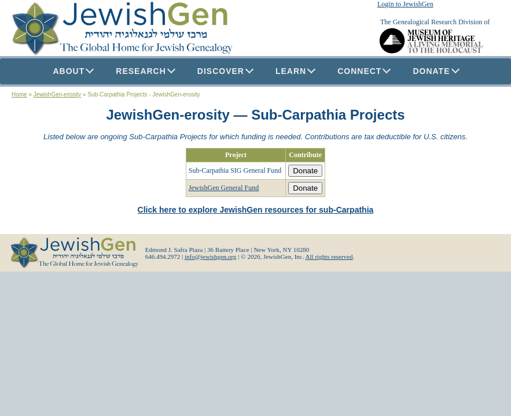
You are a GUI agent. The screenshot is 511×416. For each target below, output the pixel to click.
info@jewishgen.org (211, 256)
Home (19, 94)
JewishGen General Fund (224, 188)
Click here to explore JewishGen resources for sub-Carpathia (256, 209)
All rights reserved (329, 256)
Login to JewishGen (405, 4)
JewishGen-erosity (57, 94)
